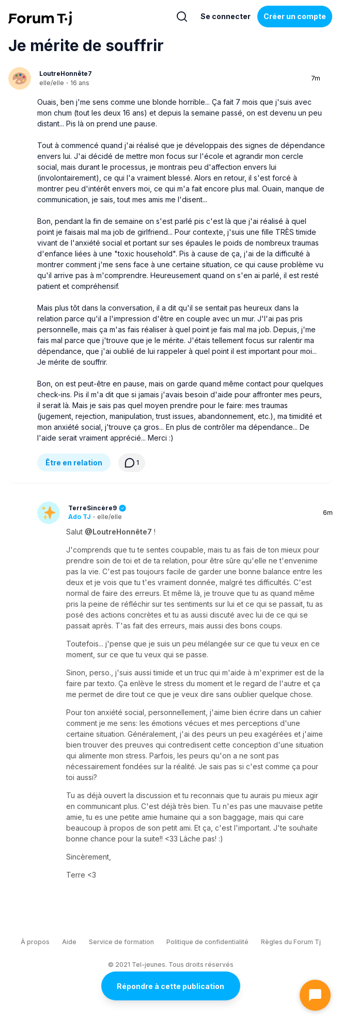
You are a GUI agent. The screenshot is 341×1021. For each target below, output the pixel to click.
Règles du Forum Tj (291, 942)
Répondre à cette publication (170, 986)
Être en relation (73, 462)
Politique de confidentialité (207, 942)
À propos (35, 942)
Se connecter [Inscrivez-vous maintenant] (225, 16)
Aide (69, 942)
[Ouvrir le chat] (315, 995)
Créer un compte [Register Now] (295, 16)
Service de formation (121, 942)
